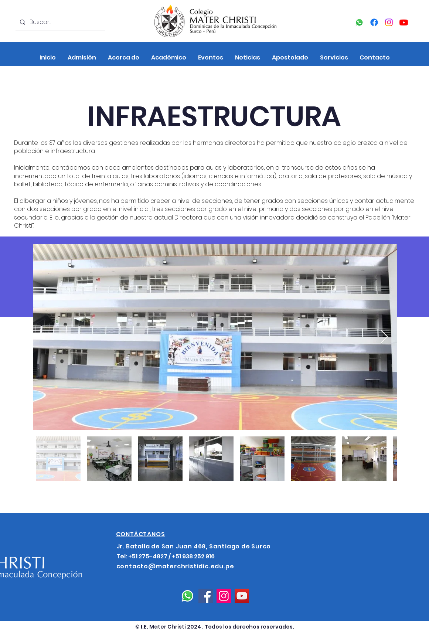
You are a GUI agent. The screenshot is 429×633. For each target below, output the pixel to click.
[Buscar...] (60, 22)
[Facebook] (374, 22)
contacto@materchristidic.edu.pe (175, 566)
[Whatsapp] (359, 22)
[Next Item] (384, 337)
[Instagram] (389, 22)
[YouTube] (404, 22)
